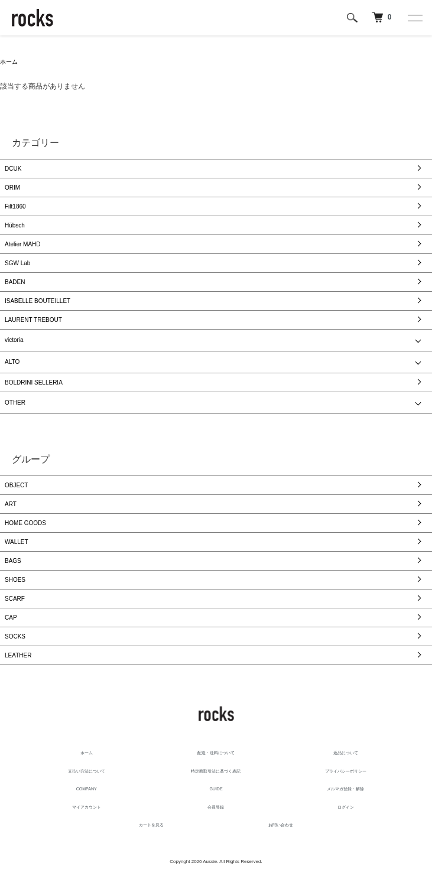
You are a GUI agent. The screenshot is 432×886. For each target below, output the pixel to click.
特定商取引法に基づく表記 (216, 771)
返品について (345, 753)
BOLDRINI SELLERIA (34, 382)
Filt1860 (15, 206)
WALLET (16, 542)
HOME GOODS (25, 523)
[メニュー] (414, 17)
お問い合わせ (280, 825)
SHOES (15, 579)
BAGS (13, 561)
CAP (11, 617)
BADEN (15, 282)
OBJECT (16, 485)
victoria (14, 340)
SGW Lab (17, 263)
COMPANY (86, 789)
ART (11, 504)
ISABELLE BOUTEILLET (37, 301)
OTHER (15, 402)
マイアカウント (86, 807)
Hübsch (15, 225)
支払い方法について (86, 771)
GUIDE (215, 789)
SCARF (15, 598)
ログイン (345, 807)
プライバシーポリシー (345, 771)
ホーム (9, 61)
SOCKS (15, 636)
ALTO (12, 362)
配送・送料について (216, 753)
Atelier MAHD (23, 244)
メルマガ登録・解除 (345, 789)
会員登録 (215, 807)
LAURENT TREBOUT (33, 320)
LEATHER (18, 655)
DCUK (13, 168)
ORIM (12, 187)
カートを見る (151, 825)
